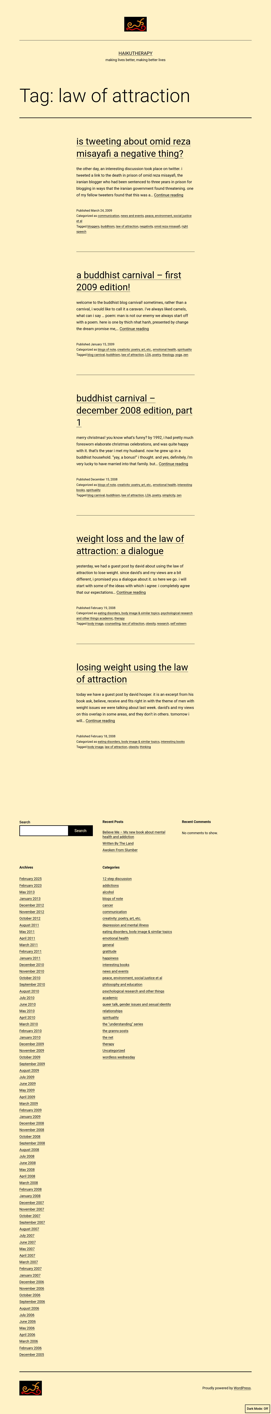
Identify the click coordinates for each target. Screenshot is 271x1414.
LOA (148, 355)
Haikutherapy (135, 53)
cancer (108, 905)
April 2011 (27, 938)
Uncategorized (114, 1051)
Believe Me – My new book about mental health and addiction (134, 834)
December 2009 (31, 1044)
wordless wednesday (119, 1057)
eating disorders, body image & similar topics (128, 613)
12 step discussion (117, 879)
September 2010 (32, 984)
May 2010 (27, 1011)
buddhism (108, 226)
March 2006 (28, 1341)
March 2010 (28, 1024)
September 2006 (32, 1302)
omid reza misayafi (167, 226)
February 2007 (30, 1269)
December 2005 (31, 1355)
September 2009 (32, 1064)
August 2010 (29, 991)
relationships (113, 1011)
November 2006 (31, 1288)
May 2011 (27, 932)
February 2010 (30, 1031)
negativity (146, 226)
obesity (151, 623)
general (108, 945)
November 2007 (31, 1209)
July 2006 (27, 1315)
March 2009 (28, 1103)
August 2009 (29, 1070)
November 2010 (31, 971)
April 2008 (27, 1176)
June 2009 (27, 1084)
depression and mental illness (126, 925)
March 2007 (28, 1262)
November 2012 (31, 912)
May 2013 (27, 892)
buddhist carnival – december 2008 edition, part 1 (134, 410)
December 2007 (31, 1203)
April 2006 (27, 1335)
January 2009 (30, 1117)
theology (168, 355)
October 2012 (29, 918)
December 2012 (31, 905)
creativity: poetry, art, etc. (134, 349)
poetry (156, 355)
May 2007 (27, 1249)
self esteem (178, 623)
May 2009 (27, 1090)
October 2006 (29, 1295)
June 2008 (27, 1163)
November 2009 (31, 1051)
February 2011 (30, 951)
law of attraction (127, 226)
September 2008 (32, 1143)
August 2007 (29, 1229)
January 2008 (30, 1196)
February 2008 (30, 1189)
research (163, 623)
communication (108, 216)
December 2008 (31, 1123)
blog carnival (96, 355)
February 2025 (30, 879)
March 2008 (28, 1183)
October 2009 (29, 1057)
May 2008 (27, 1170)
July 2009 (27, 1077)
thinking (145, 747)
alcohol (108, 892)
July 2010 (27, 998)
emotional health (164, 349)
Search (24, 822)
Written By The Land (118, 843)
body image (95, 623)
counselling (113, 623)
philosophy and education (122, 984)
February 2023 (30, 885)
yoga (178, 355)
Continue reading (168, 195)
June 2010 (27, 1004)
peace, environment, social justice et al (132, 978)
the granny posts (115, 1031)
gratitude (109, 951)
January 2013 (30, 899)
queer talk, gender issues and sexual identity (137, 1004)
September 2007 (32, 1222)
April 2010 (27, 1017)
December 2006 (31, 1282)
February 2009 (30, 1110)
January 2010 (30, 1037)
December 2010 (31, 965)
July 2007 (27, 1235)
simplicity (168, 495)
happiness (110, 958)
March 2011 (28, 945)
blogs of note (107, 349)
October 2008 (29, 1137)
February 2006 (30, 1348)
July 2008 (27, 1156)
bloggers (93, 226)
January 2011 (30, 958)
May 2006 (27, 1328)
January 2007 (30, 1275)
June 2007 (27, 1242)
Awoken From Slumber (120, 850)
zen (185, 355)
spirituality (184, 349)
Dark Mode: (257, 1408)
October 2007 (29, 1216)
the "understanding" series (123, 1024)
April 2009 (27, 1097)
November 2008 (31, 1130)
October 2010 (29, 978)
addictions (111, 885)
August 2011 (29, 925)
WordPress (242, 1388)
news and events (132, 216)
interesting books (173, 742)
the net (108, 1037)
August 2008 (29, 1150)
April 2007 (27, 1255)
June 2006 (27, 1321)
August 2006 (29, 1308)
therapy (119, 618)
